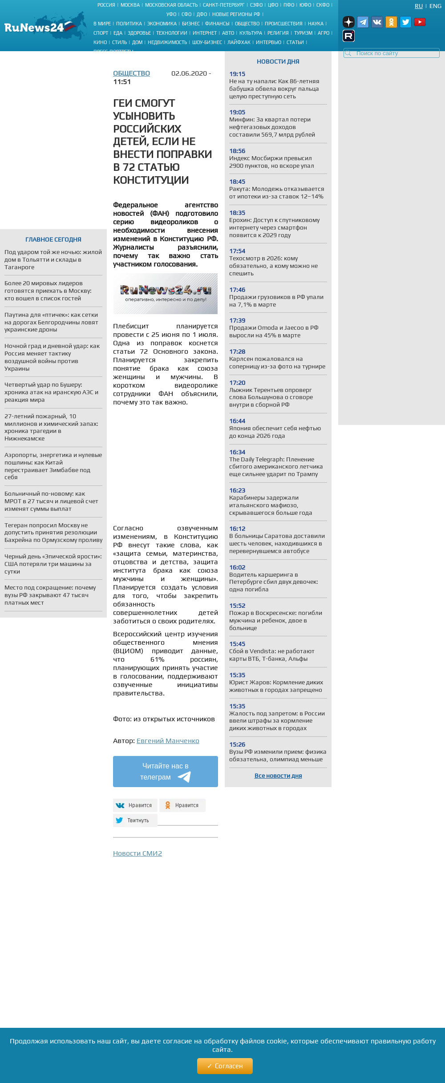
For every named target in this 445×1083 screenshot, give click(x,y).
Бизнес (191, 23)
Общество (247, 23)
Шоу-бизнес (207, 42)
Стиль (119, 42)
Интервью (268, 42)
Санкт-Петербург (224, 5)
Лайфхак (239, 42)
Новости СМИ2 (137, 853)
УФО (171, 14)
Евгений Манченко (168, 740)
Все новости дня (278, 775)
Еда (117, 33)
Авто (228, 33)
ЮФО (305, 5)
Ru (419, 5)
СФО (186, 14)
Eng (435, 5)
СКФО (322, 5)
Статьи (295, 42)
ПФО (288, 5)
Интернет (205, 33)
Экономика (162, 23)
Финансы (217, 23)
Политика (129, 23)
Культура (250, 33)
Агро (323, 33)
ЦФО (273, 5)
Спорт (100, 33)
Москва (130, 5)
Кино (100, 42)
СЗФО (256, 5)
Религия (278, 33)
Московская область (171, 5)
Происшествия (284, 23)
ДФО (202, 14)
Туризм (303, 33)
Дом (137, 42)
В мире (102, 23)
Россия (106, 5)
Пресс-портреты (113, 51)
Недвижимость (167, 42)
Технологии (171, 33)
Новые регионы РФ (236, 14)
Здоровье (139, 33)
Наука (316, 23)
